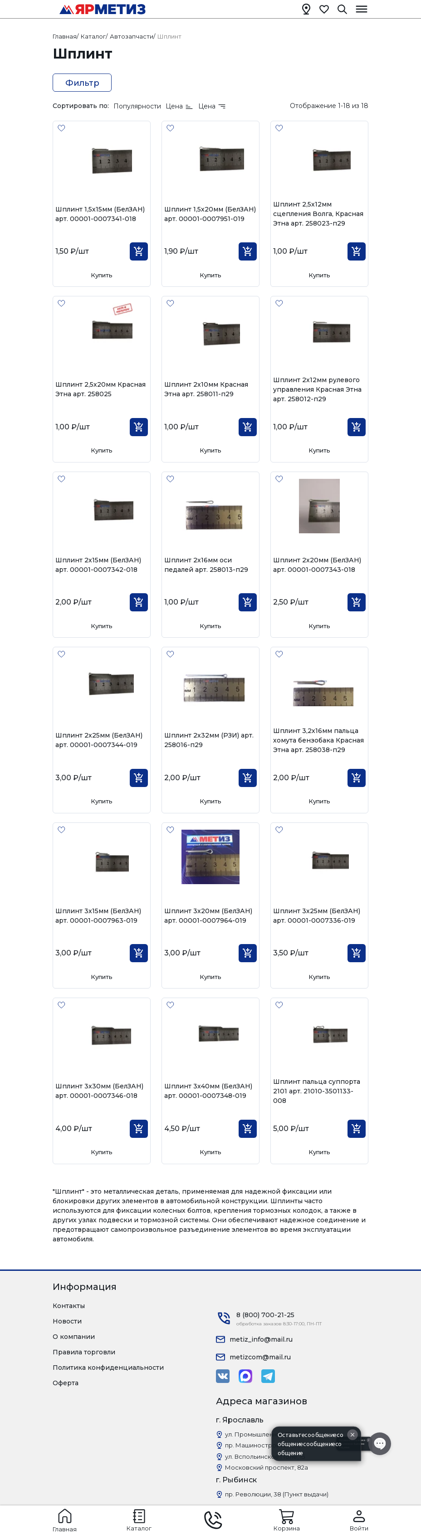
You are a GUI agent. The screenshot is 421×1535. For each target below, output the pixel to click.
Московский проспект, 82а (266, 1467)
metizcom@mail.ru (260, 1357)
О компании (74, 1337)
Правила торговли (84, 1352)
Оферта (65, 1383)
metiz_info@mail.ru (261, 1339)
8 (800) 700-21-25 (265, 1315)
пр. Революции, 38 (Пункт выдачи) (276, 1494)
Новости (67, 1321)
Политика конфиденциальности (108, 1367)
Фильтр (82, 83)
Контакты (69, 1306)
